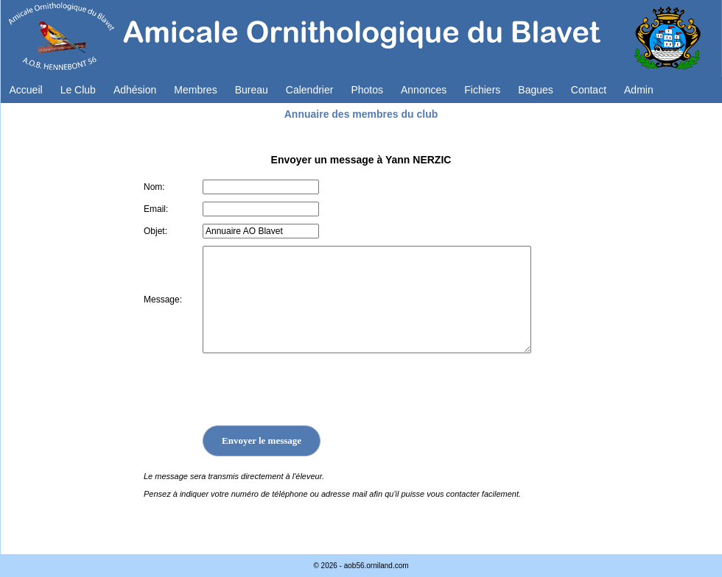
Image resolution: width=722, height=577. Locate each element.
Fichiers (482, 90)
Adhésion (134, 90)
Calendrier (310, 90)
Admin (638, 90)
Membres (195, 90)
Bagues (535, 90)
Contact (588, 90)
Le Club (78, 90)
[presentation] (315, 389)
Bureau (251, 90)
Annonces (423, 90)
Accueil (26, 90)
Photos (367, 90)
